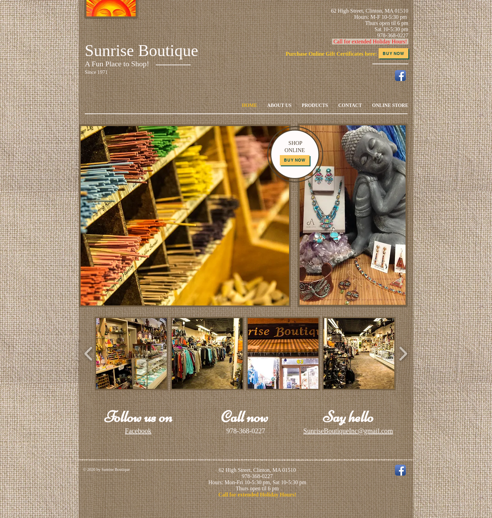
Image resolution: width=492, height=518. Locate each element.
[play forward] (403, 353)
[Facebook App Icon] (400, 75)
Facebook (138, 431)
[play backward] (88, 353)
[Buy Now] (393, 53)
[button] (131, 353)
